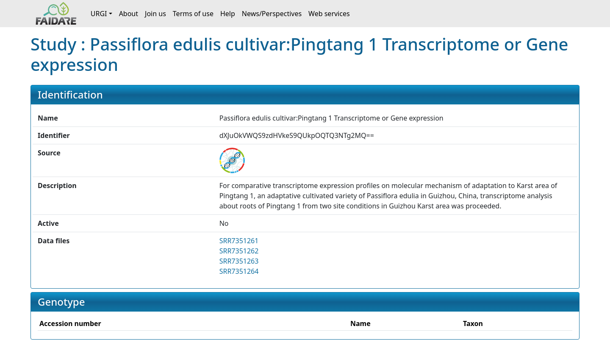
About (128, 13)
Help (227, 13)
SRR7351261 (239, 240)
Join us (155, 13)
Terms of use (193, 13)
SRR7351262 (239, 251)
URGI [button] (99, 13)
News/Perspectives (272, 13)
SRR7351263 (239, 261)
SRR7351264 (239, 271)
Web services (329, 13)
